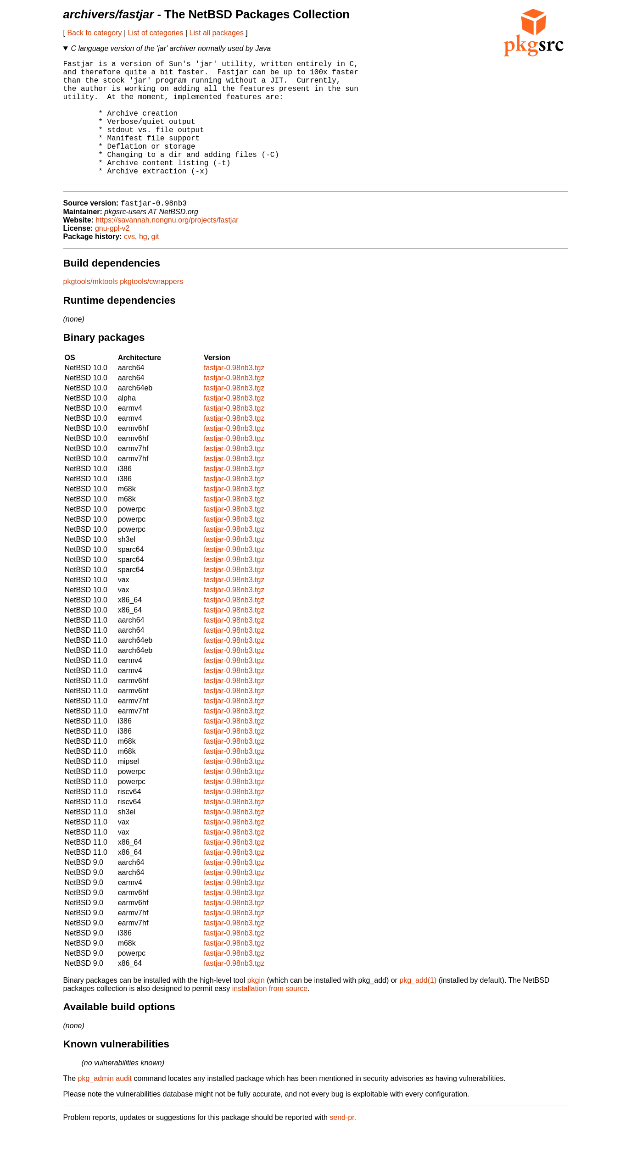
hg (143, 265)
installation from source (270, 1017)
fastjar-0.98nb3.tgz (234, 397)
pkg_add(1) (417, 1009)
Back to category (94, 33)
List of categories (156, 33)
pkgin (256, 1009)
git (155, 265)
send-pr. (342, 1146)
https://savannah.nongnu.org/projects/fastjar (166, 249)
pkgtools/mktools (90, 310)
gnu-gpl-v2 (112, 257)
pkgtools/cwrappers (151, 310)
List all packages (217, 33)
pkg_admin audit (105, 1107)
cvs (129, 265)
